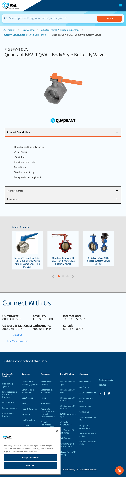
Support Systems (9, 408)
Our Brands (84, 387)
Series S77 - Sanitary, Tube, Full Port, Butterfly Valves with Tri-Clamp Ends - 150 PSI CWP (27, 250)
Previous (53, 276)
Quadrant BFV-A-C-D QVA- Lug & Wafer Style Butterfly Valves (63, 248)
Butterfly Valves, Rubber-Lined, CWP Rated (25, 34)
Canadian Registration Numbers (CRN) (47, 425)
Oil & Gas (26, 425)
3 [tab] (78, 276)
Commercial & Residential (28, 391)
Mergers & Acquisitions (84, 426)
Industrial (26, 414)
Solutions (26, 374)
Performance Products (8, 415)
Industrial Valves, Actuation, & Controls (60, 29)
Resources (45, 374)
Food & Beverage (29, 409)
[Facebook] (104, 393)
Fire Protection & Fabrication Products (9, 394)
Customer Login (106, 380)
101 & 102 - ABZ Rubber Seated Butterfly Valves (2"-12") (99, 248)
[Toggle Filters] (119, 470)
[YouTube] (109, 393)
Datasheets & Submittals (46, 391)
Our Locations (85, 382)
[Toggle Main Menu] (121, 5)
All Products (10, 29)
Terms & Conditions (88, 469)
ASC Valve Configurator (65, 423)
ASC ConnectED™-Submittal (68, 431)
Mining (25, 403)
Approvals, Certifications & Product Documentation (48, 413)
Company (83, 374)
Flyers (43, 398)
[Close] (57, 431)
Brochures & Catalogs (46, 383)
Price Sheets (46, 403)
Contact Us (84, 412)
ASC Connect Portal (88, 393)
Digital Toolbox (67, 374)
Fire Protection (28, 420)
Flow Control (28, 29)
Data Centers (27, 398)
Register (102, 385)
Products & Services (7, 375)
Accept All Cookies (30, 457)
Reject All (30, 465)
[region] (30, 451)
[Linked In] (100, 393)
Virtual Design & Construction (67, 445)
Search (109, 18)
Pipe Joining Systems (7, 385)
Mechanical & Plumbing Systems (30, 383)
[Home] (18, 5)
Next (73, 276)
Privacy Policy (69, 469)
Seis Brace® (65, 438)
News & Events (85, 406)
